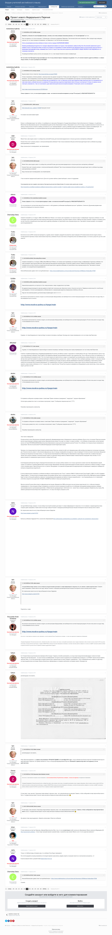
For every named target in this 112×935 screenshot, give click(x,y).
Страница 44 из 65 (55, 24)
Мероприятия (42, 6)
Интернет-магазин (20, 6)
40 (16, 24)
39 (13, 24)
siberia (13, 194)
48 (37, 24)
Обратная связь (56, 929)
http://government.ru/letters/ (28, 832)
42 (21, 24)
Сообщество (54, 6)
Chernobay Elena (13, 215)
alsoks (13, 373)
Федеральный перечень (39, 19)
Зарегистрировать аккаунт (32, 906)
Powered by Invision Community (56, 932)
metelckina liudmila (13, 29)
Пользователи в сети (47, 9)
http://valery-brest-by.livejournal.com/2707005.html (34, 89)
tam (13, 101)
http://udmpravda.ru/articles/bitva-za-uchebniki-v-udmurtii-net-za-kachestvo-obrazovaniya (75, 518)
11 (105, 17)
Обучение (31, 6)
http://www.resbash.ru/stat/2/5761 (29, 513)
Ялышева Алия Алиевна (13, 618)
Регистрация (102, 2)
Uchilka (12, 278)
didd (12, 136)
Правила (27, 9)
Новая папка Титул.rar (46, 858)
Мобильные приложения (67, 6)
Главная (9, 6)
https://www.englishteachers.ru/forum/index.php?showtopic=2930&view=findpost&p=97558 (72, 270)
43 (24, 24)
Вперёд (44, 24)
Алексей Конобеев (19, 19)
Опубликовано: (28, 28)
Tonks (13, 232)
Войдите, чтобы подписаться (87, 17)
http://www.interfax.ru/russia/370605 (48, 74)
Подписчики (99, 17)
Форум (7, 9)
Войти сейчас (80, 906)
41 (18, 24)
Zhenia (13, 771)
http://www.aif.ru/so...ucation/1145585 (31, 108)
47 (35, 24)
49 (40, 24)
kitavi (13, 827)
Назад (9, 24)
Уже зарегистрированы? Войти (86, 2)
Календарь (19, 9)
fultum (13, 653)
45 (29, 24)
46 (32, 24)
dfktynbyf (13, 343)
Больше (80, 6)
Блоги (13, 9)
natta (13, 503)
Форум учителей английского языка (22, 2)
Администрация (36, 9)
